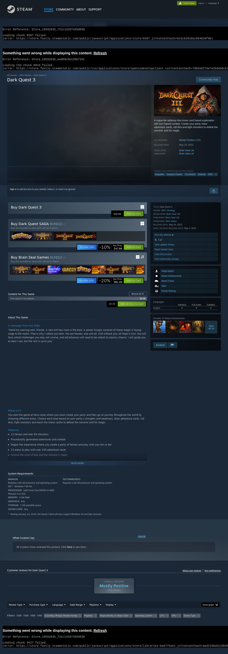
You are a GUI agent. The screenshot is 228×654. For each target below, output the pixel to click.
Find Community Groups (167, 336)
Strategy (171, 288)
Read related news (164, 327)
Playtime (94, 609)
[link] (110, 251)
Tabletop (202, 179)
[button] (134, 218)
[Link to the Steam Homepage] (22, 12)
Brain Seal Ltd (186, 154)
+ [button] (215, 179)
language (212, 3)
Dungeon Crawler (174, 179)
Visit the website (164, 312)
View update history (165, 322)
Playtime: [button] (88, 620)
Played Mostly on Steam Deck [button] (114, 620)
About (81, 9)
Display (109, 609)
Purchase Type (37, 609)
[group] (114, 620)
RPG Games (26, 79)
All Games (12, 79)
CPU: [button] (162, 620)
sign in (201, 3)
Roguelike (159, 179)
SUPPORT (95, 9)
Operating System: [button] (144, 620)
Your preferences (212, 575)
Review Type (15, 609)
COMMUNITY (65, 9)
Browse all (138, 298)
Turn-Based (190, 179)
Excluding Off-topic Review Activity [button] (61, 620)
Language (57, 609)
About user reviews (192, 575)
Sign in (13, 193)
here (69, 551)
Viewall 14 (211, 267)
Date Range (76, 609)
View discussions (163, 332)
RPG (210, 179)
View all (141, 541)
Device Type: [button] (190, 620)
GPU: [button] (174, 620)
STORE (48, 9)
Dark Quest (171, 299)
